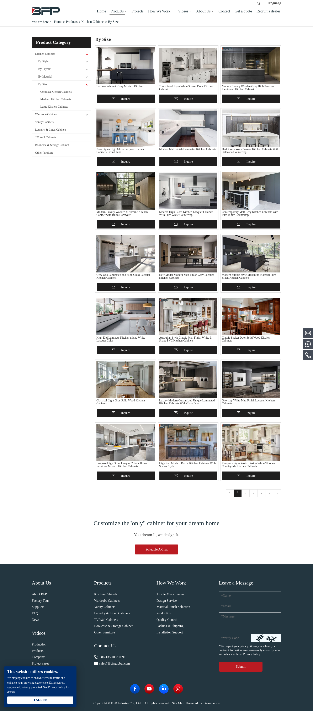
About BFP (39, 594)
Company (38, 657)
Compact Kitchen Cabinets (56, 91)
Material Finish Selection (173, 607)
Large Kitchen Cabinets (54, 106)
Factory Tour (40, 600)
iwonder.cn (212, 703)
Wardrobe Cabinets (46, 114)
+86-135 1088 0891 (112, 657)
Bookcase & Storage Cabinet (52, 145)
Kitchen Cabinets (45, 53)
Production (39, 644)
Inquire (125, 98)
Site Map (178, 703)
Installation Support (169, 632)
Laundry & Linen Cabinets (50, 129)
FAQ (35, 613)
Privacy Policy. (252, 654)
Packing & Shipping (170, 626)
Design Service (166, 600)
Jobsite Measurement (170, 594)
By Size (42, 84)
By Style (43, 61)
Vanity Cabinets (44, 122)
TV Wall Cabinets (45, 137)
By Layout (44, 68)
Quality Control (166, 619)
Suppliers (38, 607)
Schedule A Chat (156, 549)
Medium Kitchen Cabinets (55, 99)
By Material (45, 76)
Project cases (40, 663)
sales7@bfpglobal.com (114, 663)
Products (37, 651)
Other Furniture (44, 152)
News (35, 619)
